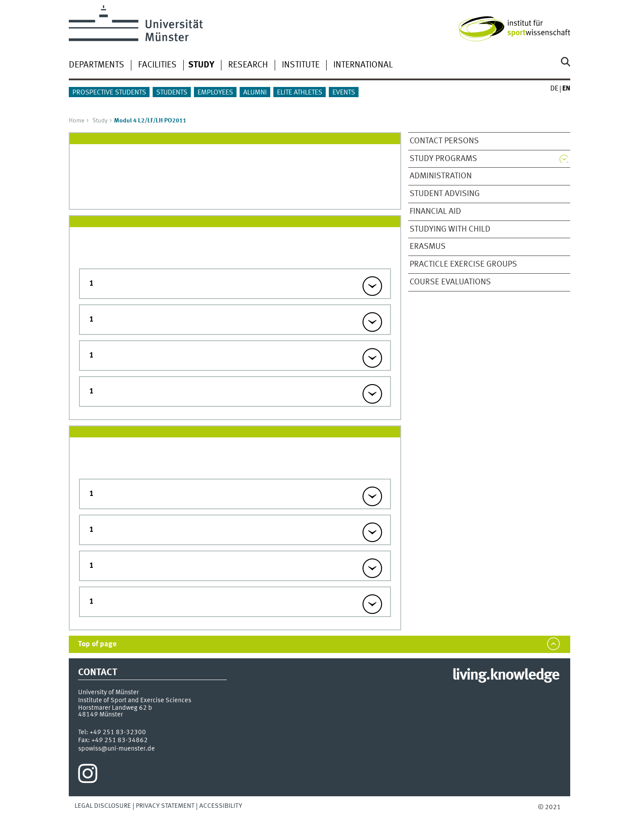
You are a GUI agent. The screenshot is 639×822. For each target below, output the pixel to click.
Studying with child (450, 229)
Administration (441, 176)
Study (99, 121)
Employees (215, 92)
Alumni (255, 92)
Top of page (97, 644)
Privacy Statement (165, 806)
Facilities (157, 65)
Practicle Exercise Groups (463, 264)
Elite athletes (299, 92)
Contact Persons (444, 141)
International (363, 65)
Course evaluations (450, 282)
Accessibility (220, 806)
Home (76, 121)
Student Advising (445, 194)
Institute (301, 65)
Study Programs (443, 159)
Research (248, 65)
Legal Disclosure (103, 806)
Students (171, 92)
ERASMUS (428, 247)
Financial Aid (435, 212)
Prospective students (109, 92)
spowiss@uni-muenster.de (116, 748)
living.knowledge (505, 676)
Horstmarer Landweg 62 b (115, 708)
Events (343, 92)
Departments (96, 65)
